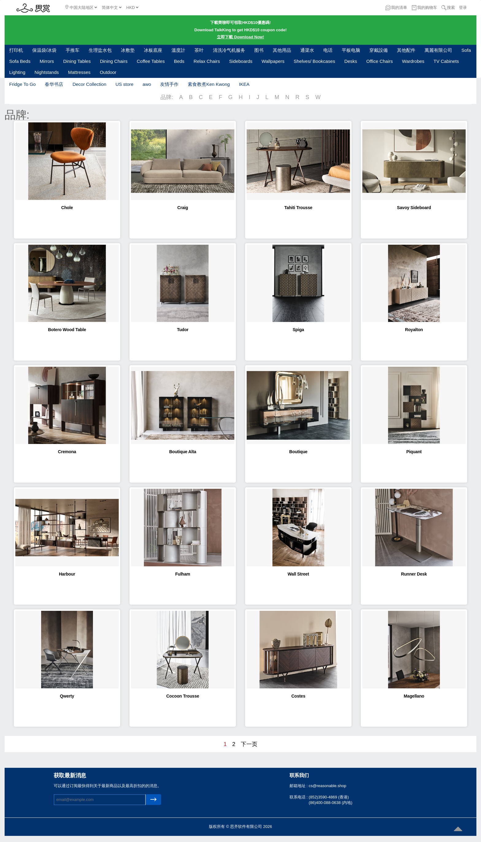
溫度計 (178, 50)
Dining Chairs (114, 61)
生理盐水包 (100, 50)
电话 (328, 50)
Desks (350, 61)
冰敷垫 (128, 50)
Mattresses (79, 72)
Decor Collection (89, 84)
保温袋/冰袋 (44, 50)
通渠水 (307, 50)
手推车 (72, 50)
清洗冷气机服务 (229, 50)
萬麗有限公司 (438, 50)
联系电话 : (299, 797)
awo (147, 84)
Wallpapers (273, 61)
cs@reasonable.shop (327, 785)
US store (124, 84)
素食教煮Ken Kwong (209, 84)
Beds (179, 61)
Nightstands (47, 72)
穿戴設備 (378, 50)
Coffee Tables (151, 61)
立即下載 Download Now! (240, 37)
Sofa (466, 50)
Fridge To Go (22, 84)
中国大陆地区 (81, 7)
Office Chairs (379, 61)
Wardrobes (413, 61)
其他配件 (406, 50)
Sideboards (240, 61)
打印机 (16, 50)
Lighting (17, 72)
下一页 (249, 744)
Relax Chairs (207, 61)
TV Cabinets (446, 61)
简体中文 (111, 7)
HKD (132, 7)
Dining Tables (77, 61)
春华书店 (54, 84)
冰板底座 (153, 50)
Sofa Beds (19, 61)
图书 (259, 50)
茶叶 (199, 50)
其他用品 (282, 50)
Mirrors (47, 61)
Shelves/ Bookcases (314, 61)
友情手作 (169, 84)
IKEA (244, 84)
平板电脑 (351, 50)
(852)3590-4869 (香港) (329, 797)
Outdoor (108, 72)
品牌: (166, 97)
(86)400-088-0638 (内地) (330, 802)
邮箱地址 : (299, 785)
